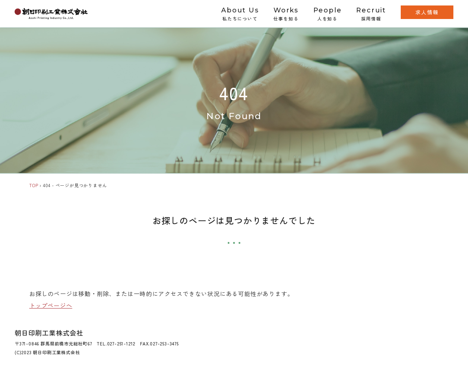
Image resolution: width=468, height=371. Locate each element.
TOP (33, 185)
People (327, 14)
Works (286, 14)
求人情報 (427, 12)
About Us (239, 14)
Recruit (371, 14)
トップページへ (50, 305)
